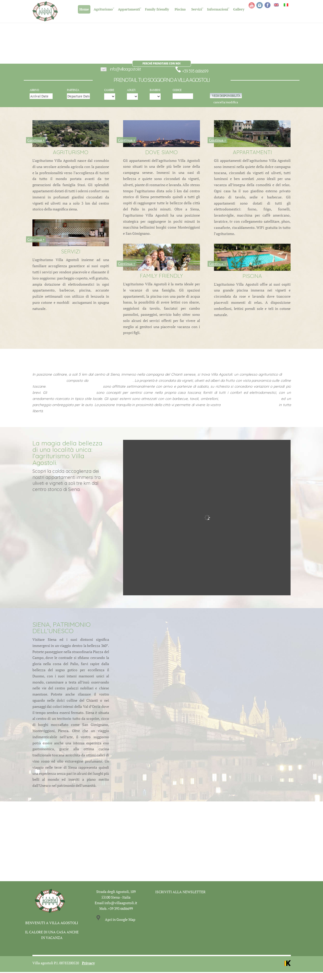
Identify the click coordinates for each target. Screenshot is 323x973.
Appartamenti (129, 9)
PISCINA (252, 277)
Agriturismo (103, 9)
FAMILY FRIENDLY (161, 277)
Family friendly (157, 9)
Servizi (196, 9)
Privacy (88, 963)
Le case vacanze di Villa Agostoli (74, 387)
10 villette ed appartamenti (111, 381)
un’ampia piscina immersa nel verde (250, 400)
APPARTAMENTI (252, 153)
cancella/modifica (225, 103)
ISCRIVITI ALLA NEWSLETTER (180, 892)
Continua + (35, 141)
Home (84, 9)
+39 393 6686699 (191, 72)
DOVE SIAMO (161, 153)
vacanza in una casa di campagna (249, 406)
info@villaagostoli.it (125, 70)
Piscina (180, 9)
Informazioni (217, 9)
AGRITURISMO (70, 153)
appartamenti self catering (71, 394)
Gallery (238, 9)
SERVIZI (70, 252)
